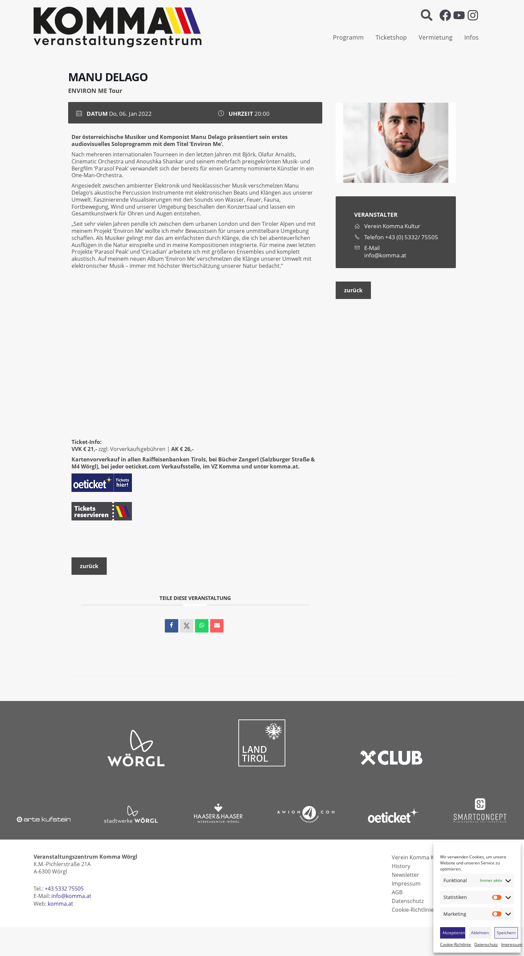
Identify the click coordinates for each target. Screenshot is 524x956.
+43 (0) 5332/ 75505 (411, 237)
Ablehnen (480, 933)
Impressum (511, 944)
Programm (348, 37)
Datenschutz (486, 944)
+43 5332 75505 (64, 888)
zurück (353, 290)
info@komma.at (385, 255)
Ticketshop (391, 37)
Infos (471, 37)
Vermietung (435, 37)
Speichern (506, 933)
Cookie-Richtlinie (455, 944)
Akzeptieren (453, 933)
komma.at (284, 466)
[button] (427, 15)
